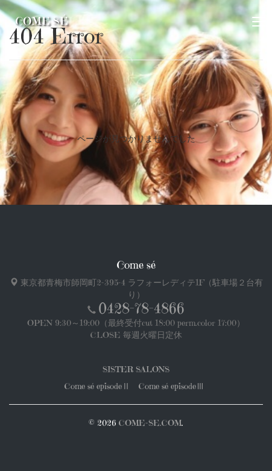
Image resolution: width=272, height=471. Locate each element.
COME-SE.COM (150, 422)
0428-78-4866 (141, 308)
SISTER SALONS (136, 369)
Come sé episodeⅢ (171, 386)
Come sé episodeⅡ (97, 386)
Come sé (41, 21)
